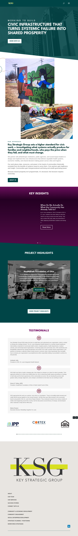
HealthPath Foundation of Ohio (39, 274)
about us (12, 180)
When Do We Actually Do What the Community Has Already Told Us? (52, 211)
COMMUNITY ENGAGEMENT (16, 514)
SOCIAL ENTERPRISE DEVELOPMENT (18, 517)
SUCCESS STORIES (13, 503)
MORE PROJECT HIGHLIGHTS (39, 311)
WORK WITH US (14, 41)
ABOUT (10, 493)
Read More (46, 230)
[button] (74, 417)
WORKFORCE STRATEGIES (15, 524)
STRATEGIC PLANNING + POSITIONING (19, 520)
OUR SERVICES (12, 499)
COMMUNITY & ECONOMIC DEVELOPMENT (20, 511)
